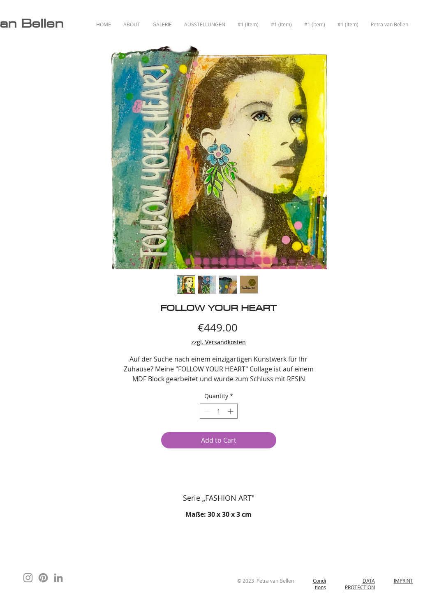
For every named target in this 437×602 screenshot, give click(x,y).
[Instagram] (28, 578)
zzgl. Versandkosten (218, 342)
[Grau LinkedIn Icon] (58, 578)
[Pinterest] (43, 578)
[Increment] (231, 411)
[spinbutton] (218, 411)
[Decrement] (206, 411)
